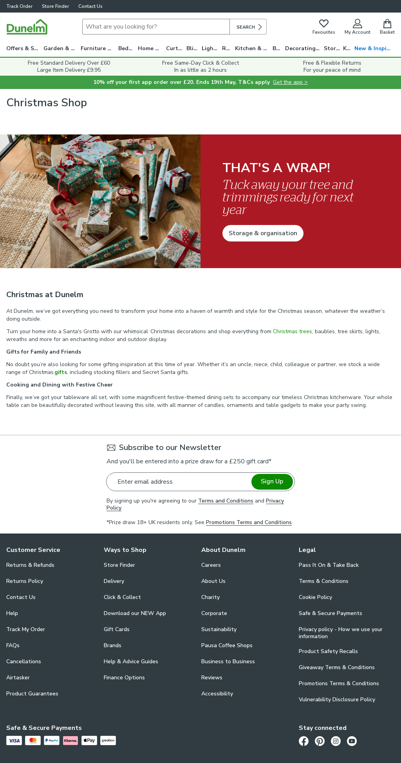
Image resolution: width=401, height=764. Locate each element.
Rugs (228, 48)
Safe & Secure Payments (330, 613)
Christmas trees (292, 331)
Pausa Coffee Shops (227, 645)
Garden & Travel (61, 48)
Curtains (176, 48)
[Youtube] (352, 741)
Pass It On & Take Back (329, 565)
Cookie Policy (315, 597)
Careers (211, 565)
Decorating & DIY (304, 48)
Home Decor (152, 48)
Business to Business (228, 661)
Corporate (214, 613)
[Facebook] (304, 741)
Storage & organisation (263, 233)
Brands (112, 645)
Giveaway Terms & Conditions (337, 667)
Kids (348, 48)
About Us (213, 581)
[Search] (156, 26)
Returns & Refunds (30, 565)
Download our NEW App (135, 613)
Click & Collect (122, 597)
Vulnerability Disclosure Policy (337, 699)
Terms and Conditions (225, 500)
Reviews (211, 677)
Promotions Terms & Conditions (339, 683)
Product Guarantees (32, 693)
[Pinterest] (320, 741)
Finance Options (124, 677)
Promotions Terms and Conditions (249, 522)
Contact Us (90, 6)
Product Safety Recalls (328, 651)
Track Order (19, 6)
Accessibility (217, 693)
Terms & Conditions (324, 581)
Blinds (194, 48)
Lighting (212, 48)
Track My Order (25, 629)
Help (12, 613)
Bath (279, 48)
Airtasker (18, 677)
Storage (333, 48)
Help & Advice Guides (131, 661)
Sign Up (272, 481)
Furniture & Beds (99, 48)
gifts (60, 372)
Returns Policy (24, 581)
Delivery (114, 581)
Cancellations (23, 661)
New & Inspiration (374, 48)
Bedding (128, 48)
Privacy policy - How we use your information (341, 633)
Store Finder (55, 6)
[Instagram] (336, 741)
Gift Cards (117, 629)
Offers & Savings (24, 48)
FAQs (13, 645)
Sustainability (219, 629)
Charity (210, 597)
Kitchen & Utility (254, 48)
